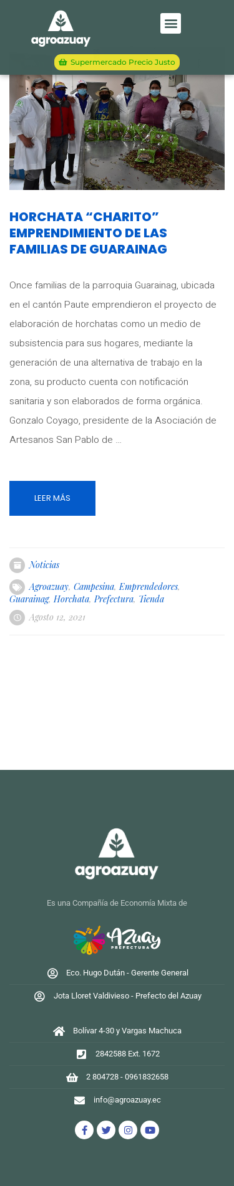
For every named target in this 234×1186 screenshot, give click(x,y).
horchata (71, 599)
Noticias (44, 565)
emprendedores (148, 586)
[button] (170, 23)
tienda (151, 599)
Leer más (52, 498)
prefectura (114, 599)
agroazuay (49, 586)
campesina (94, 586)
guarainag (29, 599)
